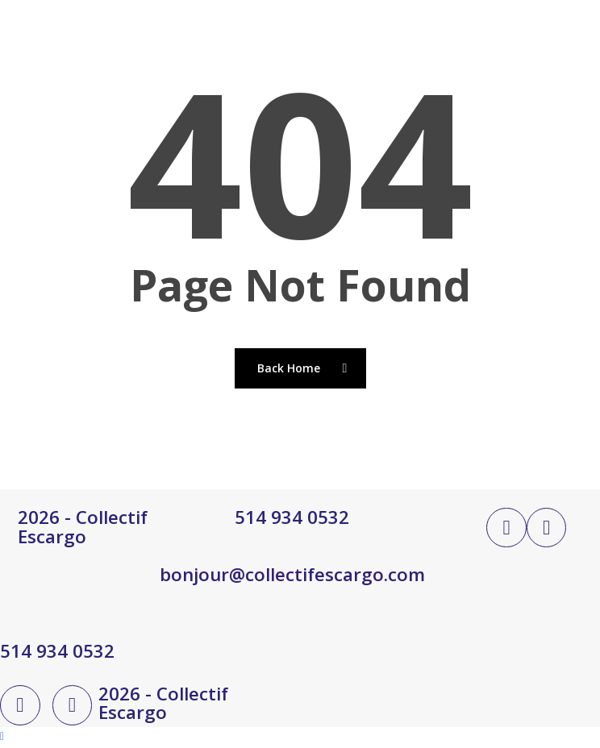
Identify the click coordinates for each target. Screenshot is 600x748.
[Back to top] (300, 737)
